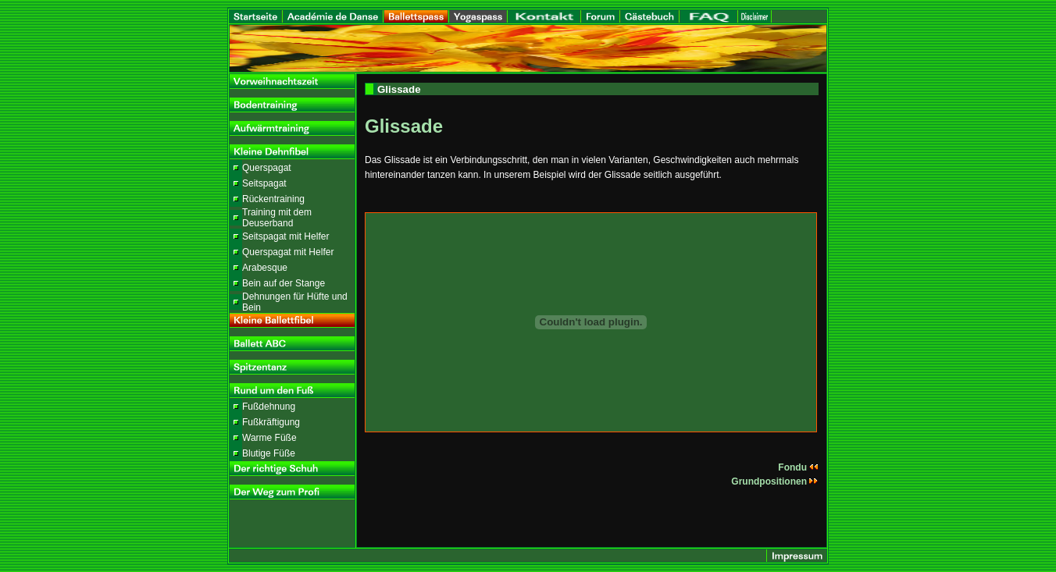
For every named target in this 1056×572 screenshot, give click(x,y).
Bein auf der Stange (283, 283)
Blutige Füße (268, 453)
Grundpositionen (775, 481)
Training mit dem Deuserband (277, 218)
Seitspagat (264, 183)
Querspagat (266, 167)
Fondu (798, 467)
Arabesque (264, 267)
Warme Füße (269, 437)
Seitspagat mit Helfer (285, 236)
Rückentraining (273, 199)
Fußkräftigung (271, 422)
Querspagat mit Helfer (288, 252)
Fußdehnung (268, 406)
